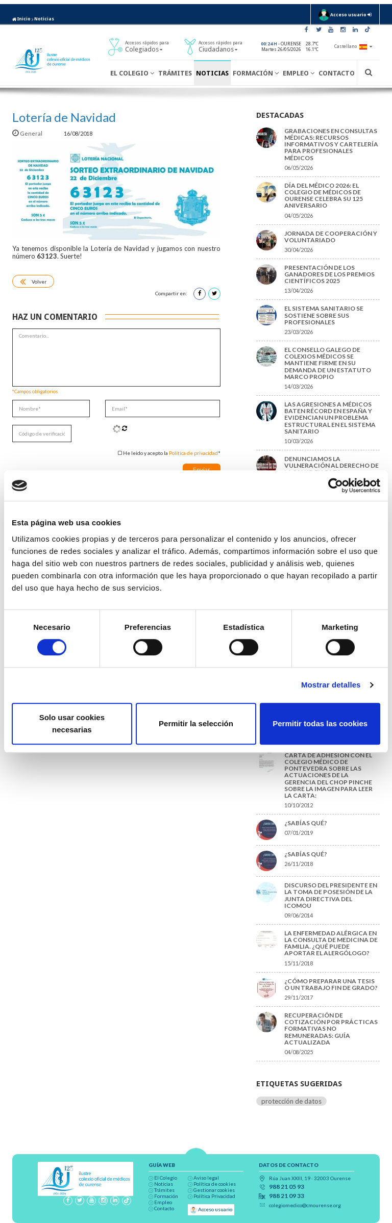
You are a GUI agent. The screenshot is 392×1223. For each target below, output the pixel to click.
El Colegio (132, 73)
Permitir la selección (196, 723)
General (27, 133)
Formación (256, 73)
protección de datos (291, 1101)
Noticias (44, 18)
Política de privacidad (193, 453)
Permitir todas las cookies (320, 723)
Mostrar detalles (331, 684)
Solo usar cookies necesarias (72, 723)
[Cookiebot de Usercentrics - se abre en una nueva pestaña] (335, 485)
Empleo (298, 73)
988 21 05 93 (286, 1186)
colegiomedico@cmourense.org (305, 1205)
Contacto (336, 73)
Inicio (21, 18)
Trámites (175, 73)
